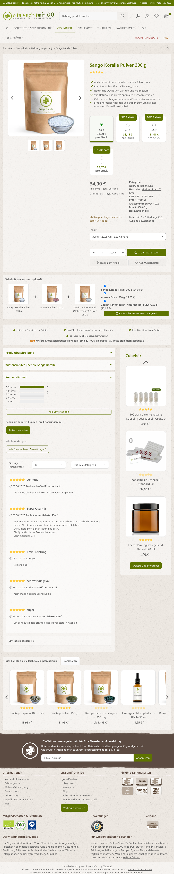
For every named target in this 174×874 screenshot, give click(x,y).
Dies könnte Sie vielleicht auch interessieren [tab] (31, 660)
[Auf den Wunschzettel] (147, 262)
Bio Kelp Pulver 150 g (64, 713)
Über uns (68, 783)
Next (80, 98)
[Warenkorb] (166, 16)
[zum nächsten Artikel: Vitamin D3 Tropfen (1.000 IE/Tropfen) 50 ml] (168, 48)
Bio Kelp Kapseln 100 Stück (27, 713)
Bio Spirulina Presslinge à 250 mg (101, 715)
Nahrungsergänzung (141, 185)
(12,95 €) (129, 306)
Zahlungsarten (13, 783)
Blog (65, 791)
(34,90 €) (122, 289)
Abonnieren (143, 757)
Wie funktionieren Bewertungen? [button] (27, 449)
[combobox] (128, 236)
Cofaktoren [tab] (70, 660)
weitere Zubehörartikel (146, 565)
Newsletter (69, 787)
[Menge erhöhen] (122, 252)
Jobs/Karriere (70, 779)
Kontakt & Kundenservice (19, 799)
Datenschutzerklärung (101, 746)
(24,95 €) (118, 297)
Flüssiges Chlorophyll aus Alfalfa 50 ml (138, 715)
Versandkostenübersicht (140, 869)
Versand (113, 188)
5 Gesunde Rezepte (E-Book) (78, 795)
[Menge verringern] (93, 252)
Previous (12, 98)
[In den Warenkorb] (146, 252)
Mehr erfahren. (131, 857)
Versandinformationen (17, 779)
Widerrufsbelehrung (16, 787)
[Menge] (102, 252)
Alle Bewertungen (59, 411)
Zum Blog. (52, 853)
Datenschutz (12, 791)
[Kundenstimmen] (96, 72)
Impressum (11, 795)
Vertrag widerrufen (74, 808)
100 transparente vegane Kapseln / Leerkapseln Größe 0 (146, 416)
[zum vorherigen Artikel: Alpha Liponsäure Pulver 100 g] (161, 48)
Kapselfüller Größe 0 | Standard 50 (146, 482)
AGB (7, 803)
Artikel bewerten (18, 430)
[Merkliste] (156, 16)
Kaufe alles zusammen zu (136, 313)
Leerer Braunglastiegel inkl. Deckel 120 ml (145, 547)
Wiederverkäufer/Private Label (80, 799)
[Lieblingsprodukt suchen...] (88, 16)
